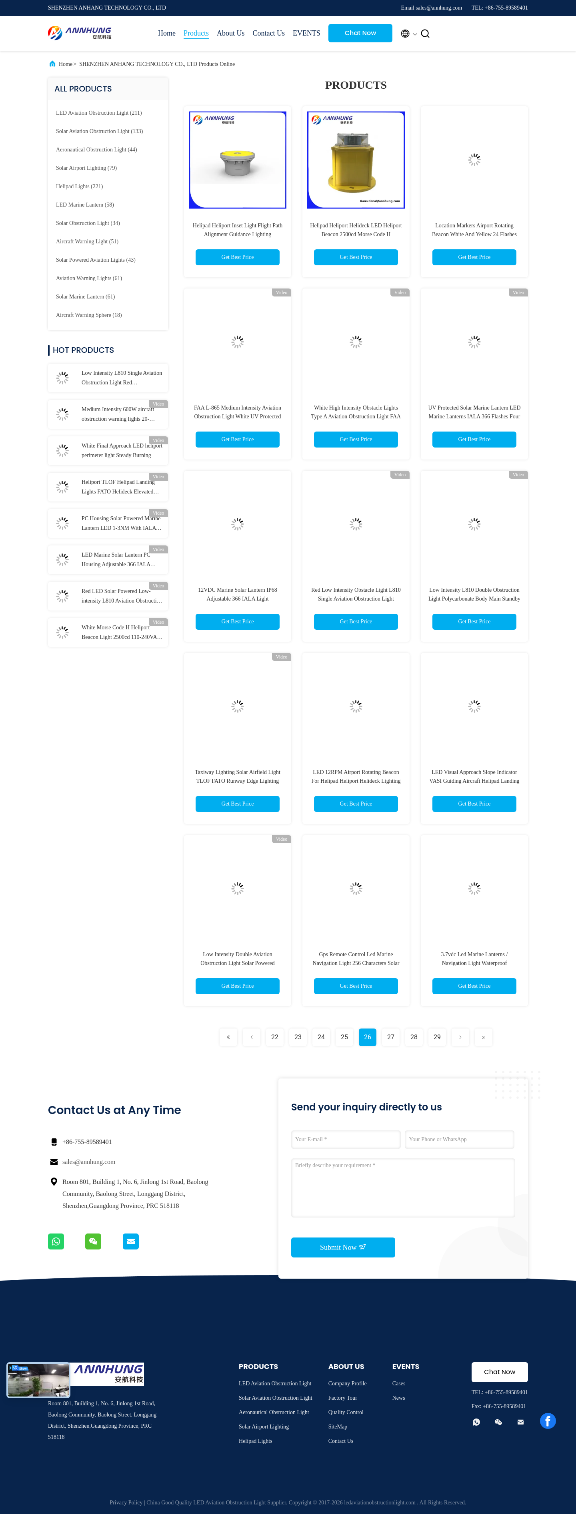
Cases (399, 1384)
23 (298, 1037)
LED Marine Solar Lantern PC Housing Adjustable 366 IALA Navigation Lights (116, 560)
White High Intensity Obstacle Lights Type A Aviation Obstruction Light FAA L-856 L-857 (356, 416)
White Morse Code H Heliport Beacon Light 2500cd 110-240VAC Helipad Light (121, 633)
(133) (99, 131)
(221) (79, 186)
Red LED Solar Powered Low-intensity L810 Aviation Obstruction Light (122, 597)
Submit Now (343, 1247)
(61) (89, 278)
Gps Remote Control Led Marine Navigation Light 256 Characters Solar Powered (356, 963)
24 (321, 1037)
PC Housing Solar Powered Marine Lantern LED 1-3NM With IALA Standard (121, 524)
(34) (88, 223)
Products (196, 33)
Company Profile (347, 1384)
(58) (85, 205)
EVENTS (306, 33)
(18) (89, 315)
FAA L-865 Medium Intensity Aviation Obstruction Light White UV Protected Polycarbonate (237, 416)
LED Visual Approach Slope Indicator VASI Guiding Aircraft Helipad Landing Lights (474, 781)
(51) (87, 242)
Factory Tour (342, 1398)
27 (390, 1037)
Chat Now (360, 33)
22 (274, 1037)
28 (414, 1037)
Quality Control (346, 1412)
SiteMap (337, 1427)
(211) (99, 113)
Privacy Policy (126, 1503)
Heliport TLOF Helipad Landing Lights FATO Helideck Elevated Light (118, 488)
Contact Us (269, 33)
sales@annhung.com (88, 1161)
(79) (86, 168)
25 (344, 1037)
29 (437, 1037)
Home (167, 33)
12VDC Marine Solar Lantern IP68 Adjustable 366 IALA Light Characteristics (237, 599)
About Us (231, 33)
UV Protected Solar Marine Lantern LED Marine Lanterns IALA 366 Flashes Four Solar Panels (474, 416)
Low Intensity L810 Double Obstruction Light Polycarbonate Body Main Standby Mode (474, 599)
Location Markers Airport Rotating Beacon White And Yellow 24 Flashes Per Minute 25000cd (474, 234)
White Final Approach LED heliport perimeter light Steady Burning (122, 450)
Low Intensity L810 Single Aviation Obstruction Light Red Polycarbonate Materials (122, 379)
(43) (96, 260)
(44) (96, 150)
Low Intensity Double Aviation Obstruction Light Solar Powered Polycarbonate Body (237, 963)
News (398, 1398)
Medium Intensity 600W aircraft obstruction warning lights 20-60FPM (118, 415)
